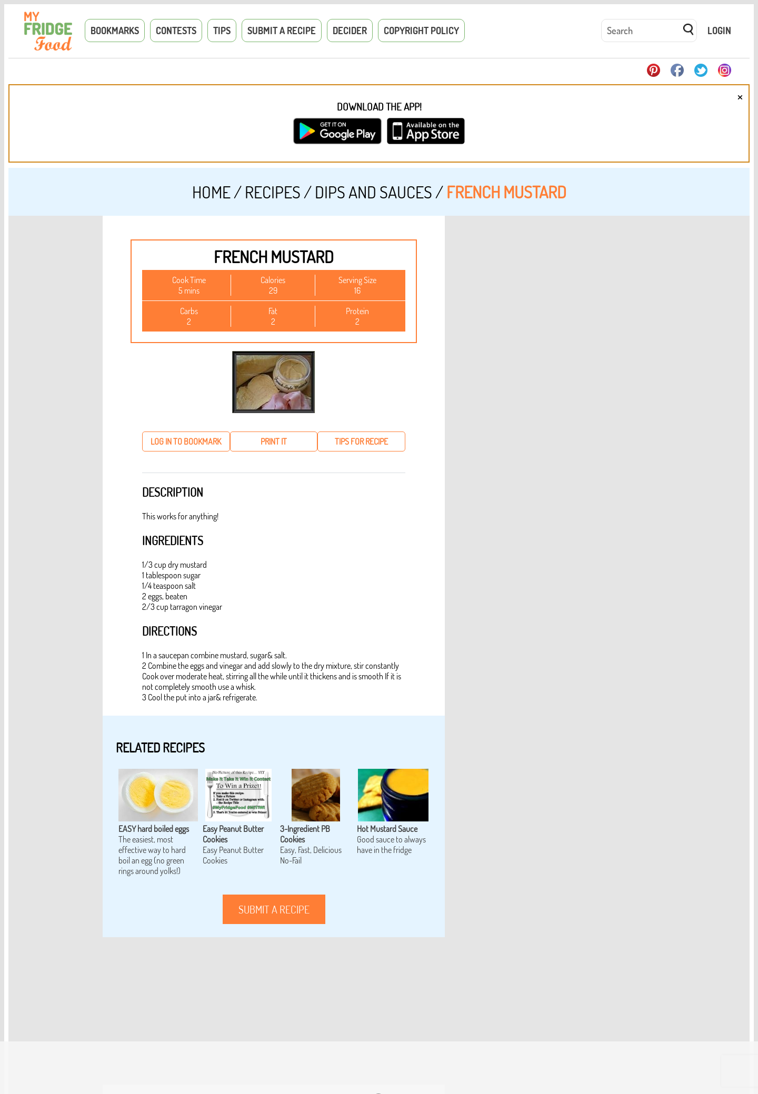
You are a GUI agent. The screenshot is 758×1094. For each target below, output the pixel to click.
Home (211, 192)
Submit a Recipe (281, 30)
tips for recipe (361, 441)
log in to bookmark (186, 441)
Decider (350, 30)
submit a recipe (274, 909)
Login (719, 30)
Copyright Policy (421, 30)
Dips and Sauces (373, 192)
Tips (222, 30)
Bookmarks (115, 30)
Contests (176, 30)
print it (274, 441)
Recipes (273, 192)
